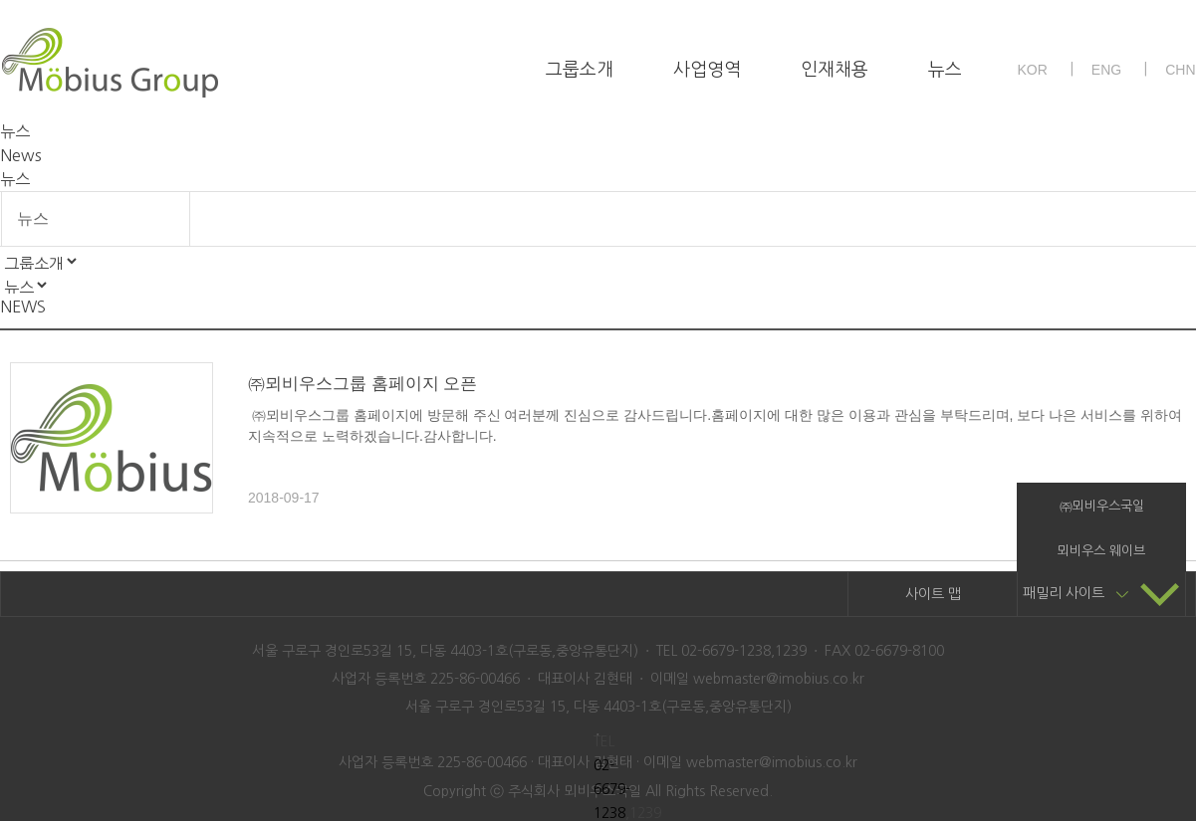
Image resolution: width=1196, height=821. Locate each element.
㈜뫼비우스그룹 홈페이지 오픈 (362, 383)
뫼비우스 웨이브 (1101, 550)
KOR (1032, 70)
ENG (1106, 70)
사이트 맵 (933, 594)
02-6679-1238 (612, 789)
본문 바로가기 (0, 0)
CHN (1180, 70)
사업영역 (707, 70)
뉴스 (945, 70)
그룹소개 (579, 70)
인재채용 (834, 70)
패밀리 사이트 (1101, 593)
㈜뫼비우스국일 (1102, 506)
